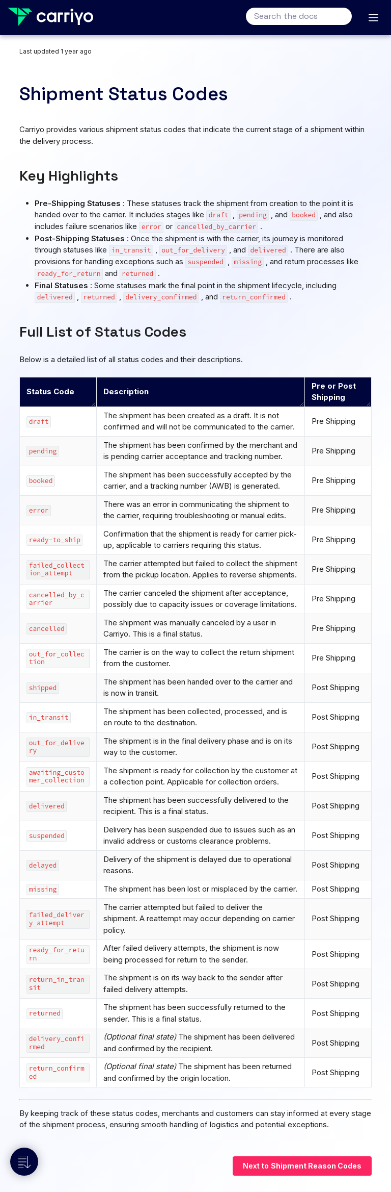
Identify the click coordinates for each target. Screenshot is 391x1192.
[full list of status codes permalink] (14, 331)
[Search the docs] (299, 16)
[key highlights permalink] (14, 175)
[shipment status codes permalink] (13, 94)
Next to (302, 1165)
